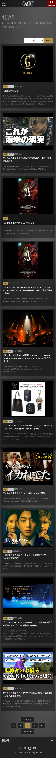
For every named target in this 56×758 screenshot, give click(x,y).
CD (30, 23)
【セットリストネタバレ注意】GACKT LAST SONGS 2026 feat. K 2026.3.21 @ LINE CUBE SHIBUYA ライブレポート (27, 358)
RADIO (13, 23)
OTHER (35, 23)
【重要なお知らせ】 (11, 91)
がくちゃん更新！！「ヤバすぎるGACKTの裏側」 (25, 493)
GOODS (50, 23)
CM (17, 27)
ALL (3, 23)
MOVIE (42, 23)
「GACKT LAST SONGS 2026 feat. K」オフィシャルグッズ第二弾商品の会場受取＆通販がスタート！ (27, 427)
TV (8, 23)
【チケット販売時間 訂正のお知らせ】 (19, 223)
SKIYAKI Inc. (39, 752)
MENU (28, 740)
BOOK (11, 27)
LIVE (25, 23)
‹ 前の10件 (27, 720)
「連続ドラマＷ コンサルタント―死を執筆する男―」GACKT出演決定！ (26, 556)
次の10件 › (27, 731)
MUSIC (4, 27)
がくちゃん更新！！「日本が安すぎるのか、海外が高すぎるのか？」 (27, 159)
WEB (20, 23)
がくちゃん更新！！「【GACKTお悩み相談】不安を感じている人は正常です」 (28, 694)
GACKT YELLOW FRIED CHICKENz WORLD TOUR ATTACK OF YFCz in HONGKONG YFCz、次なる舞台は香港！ (27, 290)
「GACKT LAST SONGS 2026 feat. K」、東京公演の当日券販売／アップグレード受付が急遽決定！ (27, 624)
